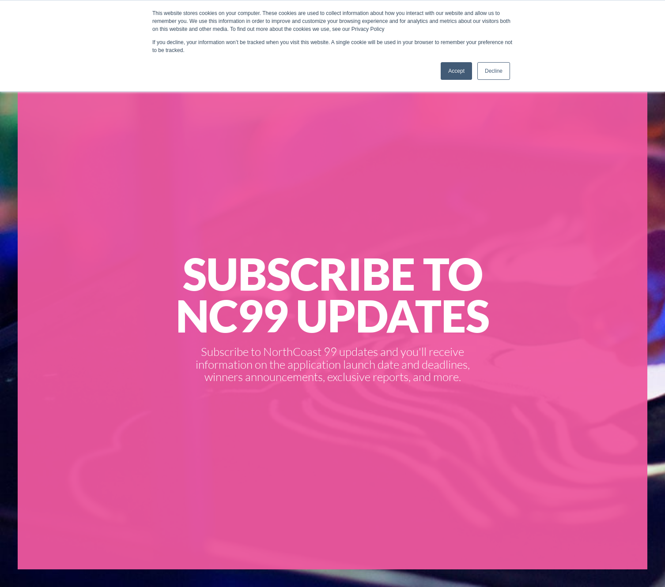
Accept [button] (456, 71)
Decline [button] (494, 71)
